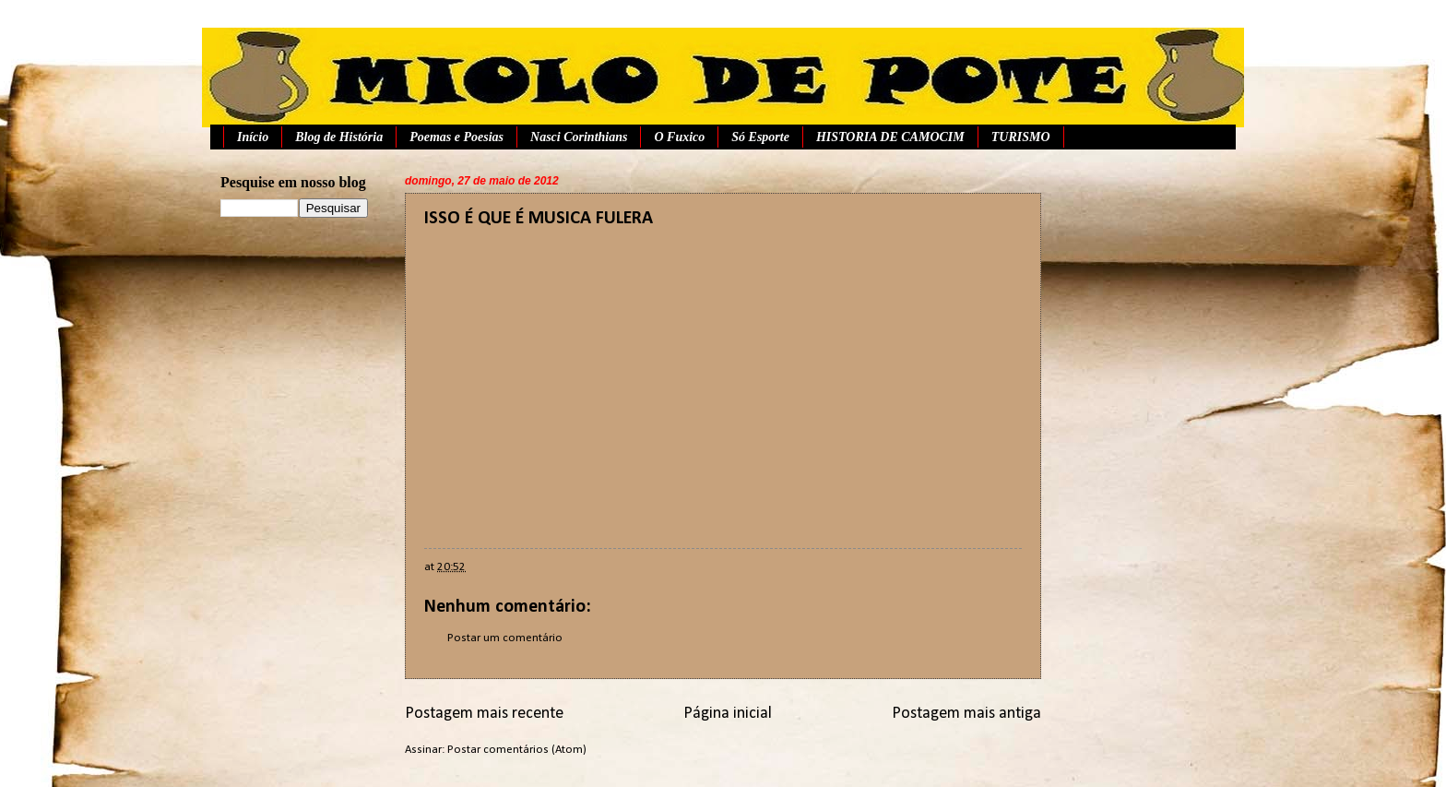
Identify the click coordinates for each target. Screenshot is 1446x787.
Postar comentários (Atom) (517, 750)
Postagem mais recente (484, 713)
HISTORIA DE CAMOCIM (890, 137)
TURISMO (1020, 137)
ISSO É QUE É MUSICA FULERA (538, 218)
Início (252, 137)
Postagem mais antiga (966, 713)
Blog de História (339, 137)
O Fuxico (679, 137)
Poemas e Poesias (456, 137)
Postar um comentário (505, 638)
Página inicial (727, 713)
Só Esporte (760, 137)
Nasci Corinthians (578, 137)
